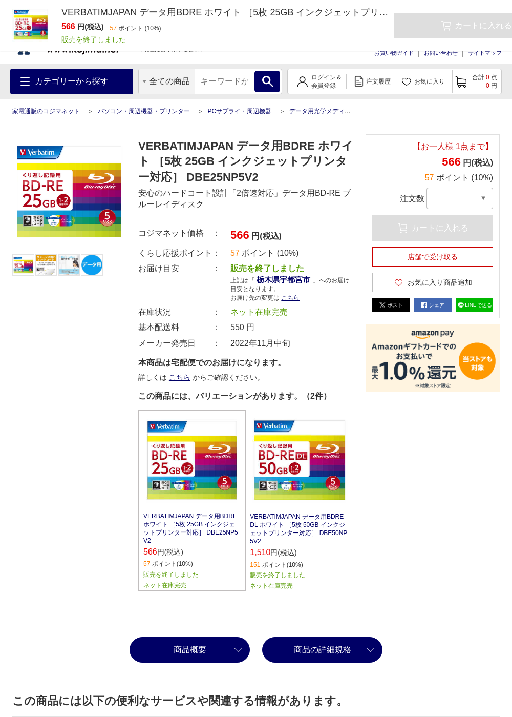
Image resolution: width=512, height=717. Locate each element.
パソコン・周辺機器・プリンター (144, 111)
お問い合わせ (441, 53)
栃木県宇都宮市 (284, 279)
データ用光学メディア (320, 111)
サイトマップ (485, 53)
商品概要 (190, 649)
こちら (290, 297)
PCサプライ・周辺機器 (239, 111)
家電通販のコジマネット (46, 111)
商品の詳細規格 (322, 649)
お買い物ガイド (394, 53)
